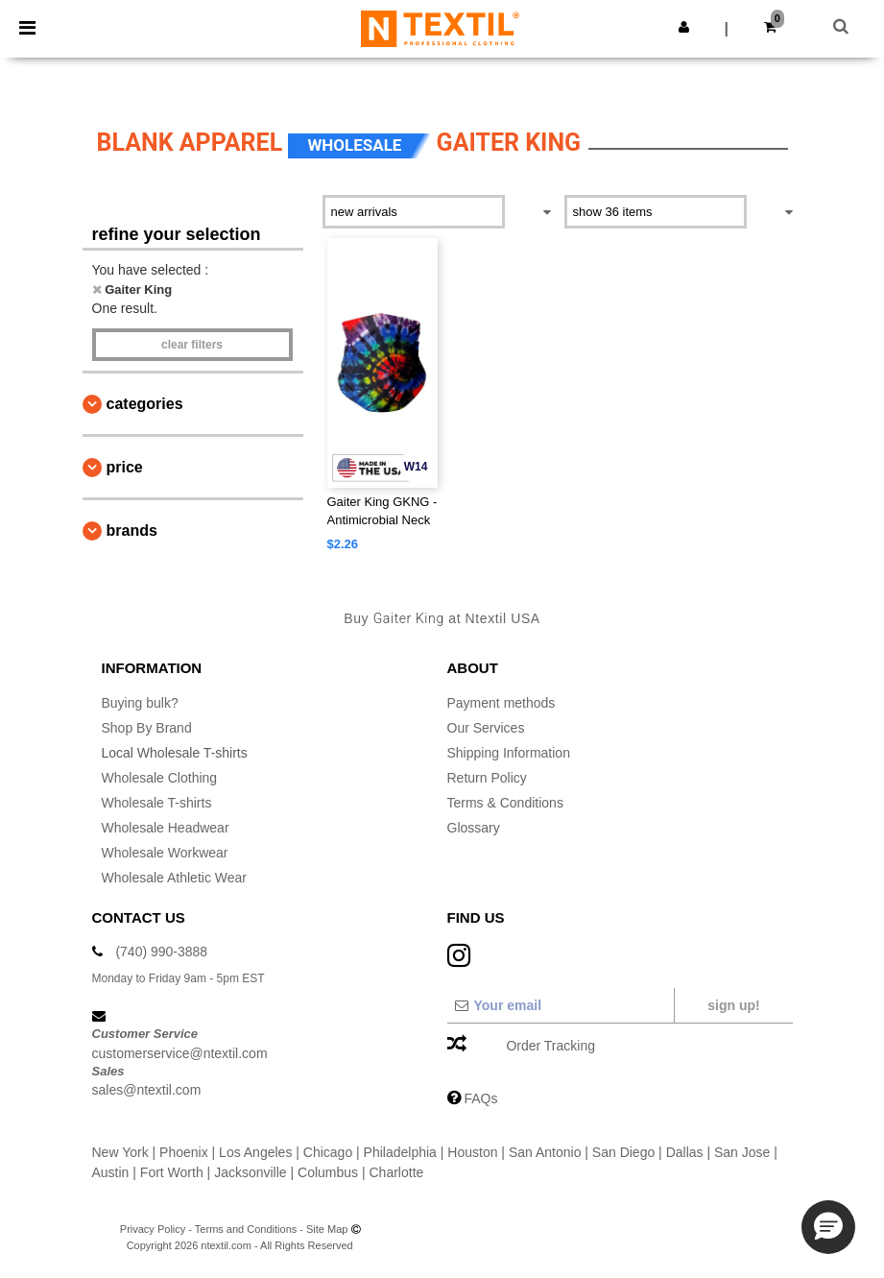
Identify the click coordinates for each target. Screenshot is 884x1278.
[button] (684, 27)
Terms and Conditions (246, 1229)
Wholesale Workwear (165, 852)
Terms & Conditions (505, 802)
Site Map (326, 1229)
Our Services (486, 727)
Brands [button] (132, 530)
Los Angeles (255, 1152)
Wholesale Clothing (160, 777)
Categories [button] (145, 404)
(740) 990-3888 (161, 951)
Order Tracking (550, 1045)
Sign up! (733, 1005)
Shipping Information (508, 752)
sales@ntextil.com (147, 1089)
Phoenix (183, 1152)
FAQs (480, 1098)
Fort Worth (171, 1172)
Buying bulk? (140, 703)
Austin (111, 1172)
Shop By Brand (147, 727)
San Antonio (545, 1152)
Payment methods (501, 703)
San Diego (623, 1152)
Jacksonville (250, 1172)
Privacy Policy (152, 1229)
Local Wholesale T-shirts (175, 752)
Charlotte (397, 1172)
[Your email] (560, 1005)
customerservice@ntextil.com (180, 1053)
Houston (472, 1152)
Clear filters (192, 344)
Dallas (685, 1152)
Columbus (328, 1172)
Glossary (473, 827)
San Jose (742, 1152)
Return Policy (487, 777)
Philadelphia (400, 1152)
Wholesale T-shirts (157, 802)
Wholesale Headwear (165, 827)
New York (120, 1152)
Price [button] (125, 467)
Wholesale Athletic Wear (174, 877)
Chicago (327, 1152)
